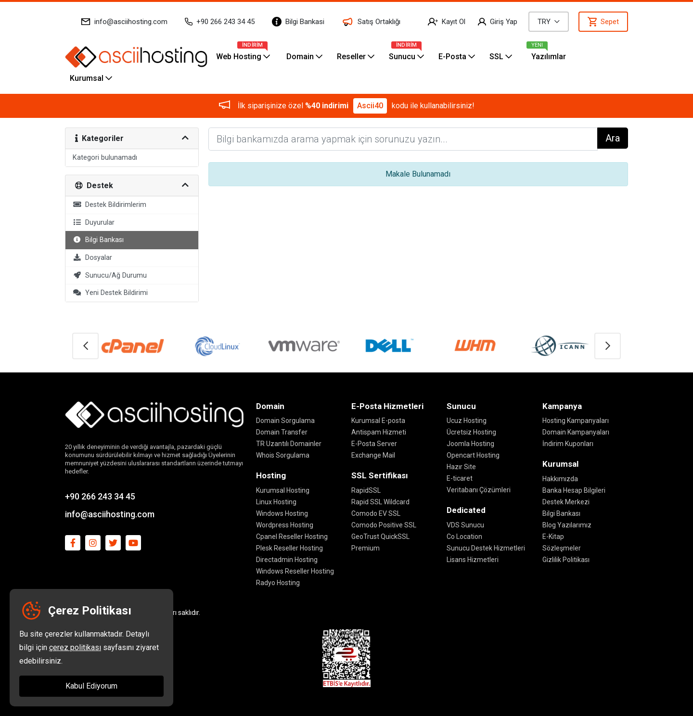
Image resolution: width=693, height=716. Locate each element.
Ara (612, 138)
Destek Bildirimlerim (109, 205)
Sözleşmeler (561, 548)
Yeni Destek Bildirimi (110, 293)
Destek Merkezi (566, 502)
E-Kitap (553, 536)
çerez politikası (75, 647)
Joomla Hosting (470, 444)
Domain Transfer (282, 432)
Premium (365, 548)
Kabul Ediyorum (91, 685)
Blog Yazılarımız (566, 525)
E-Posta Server (374, 444)
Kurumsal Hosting (282, 490)
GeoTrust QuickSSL (380, 536)
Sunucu (406, 53)
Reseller (355, 56)
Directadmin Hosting (287, 559)
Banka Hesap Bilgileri (573, 490)
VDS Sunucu (465, 525)
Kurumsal (91, 78)
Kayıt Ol (446, 21)
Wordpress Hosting (284, 525)
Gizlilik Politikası (566, 559)
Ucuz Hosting (467, 420)
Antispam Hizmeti (378, 432)
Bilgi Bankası (98, 240)
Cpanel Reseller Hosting (292, 536)
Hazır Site (461, 467)
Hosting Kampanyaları (575, 420)
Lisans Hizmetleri (473, 559)
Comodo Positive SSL (383, 525)
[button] (85, 345)
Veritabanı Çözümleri (479, 490)
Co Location (464, 536)
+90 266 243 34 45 (220, 21)
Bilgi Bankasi (298, 21)
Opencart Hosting (473, 455)
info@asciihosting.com (124, 21)
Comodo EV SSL (375, 513)
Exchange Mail (373, 455)
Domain (304, 56)
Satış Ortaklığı (371, 22)
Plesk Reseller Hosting (289, 548)
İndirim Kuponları (567, 444)
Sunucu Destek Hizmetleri (486, 548)
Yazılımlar (548, 56)
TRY (549, 21)
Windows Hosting (282, 513)
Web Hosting (243, 53)
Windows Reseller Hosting (295, 571)
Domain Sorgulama (285, 420)
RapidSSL (366, 490)
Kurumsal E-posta (378, 420)
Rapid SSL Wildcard (380, 502)
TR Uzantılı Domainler (288, 444)
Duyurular (94, 222)
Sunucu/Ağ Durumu (110, 275)
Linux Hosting (276, 502)
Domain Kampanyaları (575, 432)
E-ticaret (460, 478)
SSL (500, 56)
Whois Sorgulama (282, 455)
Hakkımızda (560, 479)
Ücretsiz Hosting (471, 432)
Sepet (603, 21)
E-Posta (456, 56)
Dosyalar (92, 258)
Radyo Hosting (278, 583)
